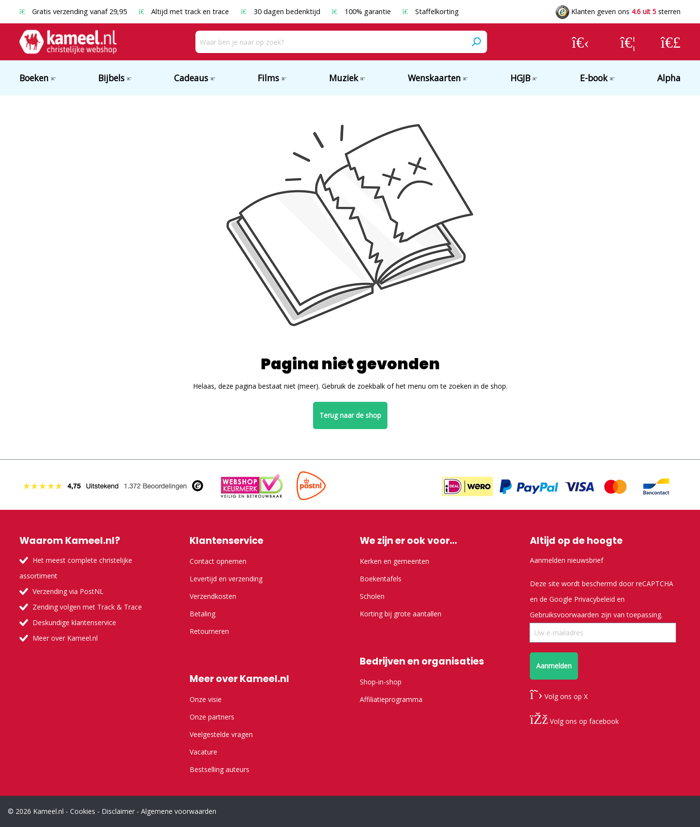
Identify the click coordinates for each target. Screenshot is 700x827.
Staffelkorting (430, 11)
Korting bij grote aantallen (400, 613)
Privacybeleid (594, 599)
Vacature (203, 751)
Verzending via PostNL (68, 591)
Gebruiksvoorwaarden (564, 614)
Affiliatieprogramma (391, 699)
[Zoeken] (476, 42)
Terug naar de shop (350, 415)
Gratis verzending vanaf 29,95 (74, 11)
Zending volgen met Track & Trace (87, 606)
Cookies (82, 811)
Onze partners (212, 716)
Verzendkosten (213, 596)
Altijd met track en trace (185, 11)
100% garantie (362, 11)
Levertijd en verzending (226, 578)
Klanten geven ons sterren (618, 11)
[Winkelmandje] (671, 42)
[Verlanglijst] (627, 42)
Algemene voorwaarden (178, 811)
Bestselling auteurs (219, 769)
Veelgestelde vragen (221, 734)
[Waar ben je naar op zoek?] (330, 42)
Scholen (372, 596)
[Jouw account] (580, 42)
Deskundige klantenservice (74, 622)
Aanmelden (554, 665)
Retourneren (209, 631)
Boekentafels (381, 578)
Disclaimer (118, 811)
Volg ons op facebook (574, 721)
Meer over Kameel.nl (65, 638)
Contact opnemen (218, 561)
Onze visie (206, 699)
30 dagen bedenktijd (281, 11)
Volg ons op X (559, 696)
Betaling (202, 613)
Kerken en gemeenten (394, 561)
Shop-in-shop (381, 681)
